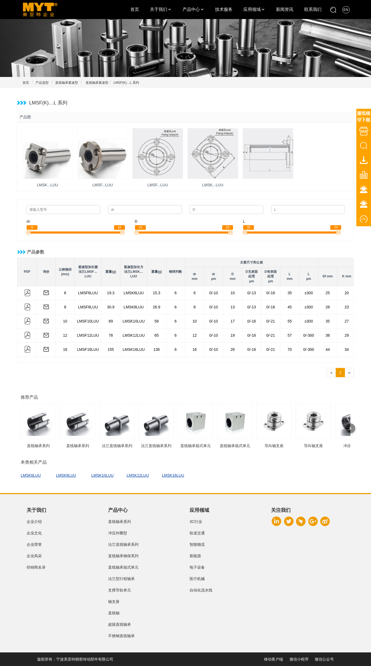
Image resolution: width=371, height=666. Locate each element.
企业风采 (34, 556)
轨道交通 (197, 533)
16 (65, 349)
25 (328, 293)
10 (233, 293)
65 (157, 335)
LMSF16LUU (88, 349)
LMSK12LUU (133, 335)
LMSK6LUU (134, 293)
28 (328, 307)
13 (233, 307)
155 (111, 349)
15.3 (156, 293)
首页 (134, 9)
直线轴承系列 (119, 521)
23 (347, 307)
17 (233, 321)
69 (111, 321)
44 (328, 349)
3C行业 (196, 521)
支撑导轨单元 (119, 590)
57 (290, 335)
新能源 (195, 556)
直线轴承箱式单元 (123, 567)
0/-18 (270, 293)
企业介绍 (34, 521)
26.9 (156, 307)
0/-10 (213, 293)
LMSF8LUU (88, 307)
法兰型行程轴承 (121, 579)
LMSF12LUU (88, 335)
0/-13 (251, 293)
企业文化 (34, 533)
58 (157, 321)
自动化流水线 (201, 590)
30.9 (110, 307)
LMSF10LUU (88, 321)
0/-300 (308, 335)
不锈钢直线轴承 (121, 636)
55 (290, 321)
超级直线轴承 (119, 624)
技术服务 (223, 9)
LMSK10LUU (133, 321)
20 (347, 293)
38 (328, 335)
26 (233, 349)
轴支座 (114, 601)
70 (290, 349)
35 (290, 293)
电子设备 (197, 567)
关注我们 (281, 510)
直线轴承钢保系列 (123, 556)
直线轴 (114, 613)
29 (347, 335)
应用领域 (252, 9)
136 (156, 349)
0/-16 (251, 321)
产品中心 (191, 9)
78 (111, 335)
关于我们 (158, 9)
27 (347, 321)
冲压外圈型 (117, 533)
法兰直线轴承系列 (123, 544)
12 (65, 335)
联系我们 (313, 9)
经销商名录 (36, 567)
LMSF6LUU (88, 293)
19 (233, 335)
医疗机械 (197, 579)
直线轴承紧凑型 (66, 83)
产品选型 (42, 83)
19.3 (110, 293)
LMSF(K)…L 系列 (126, 83)
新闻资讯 (284, 9)
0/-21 (270, 321)
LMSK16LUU (133, 349)
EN (346, 10)
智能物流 (197, 544)
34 (347, 349)
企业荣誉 (34, 544)
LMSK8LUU (134, 307)
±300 (308, 293)
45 (290, 307)
